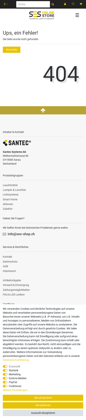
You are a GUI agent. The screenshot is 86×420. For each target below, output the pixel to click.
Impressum (9, 270)
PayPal (13, 382)
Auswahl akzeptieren (43, 412)
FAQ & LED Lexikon (14, 294)
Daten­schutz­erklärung (16, 359)
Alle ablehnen (43, 405)
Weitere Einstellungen (15, 390)
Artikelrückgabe (12, 280)
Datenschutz (10, 261)
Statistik (13, 370)
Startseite (11, 49)
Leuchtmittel (10, 185)
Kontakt (7, 256)
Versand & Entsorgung (16, 284)
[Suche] (33, 4)
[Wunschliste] (73, 4)
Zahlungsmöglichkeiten (16, 289)
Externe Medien (18, 378)
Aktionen (8, 204)
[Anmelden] (65, 4)
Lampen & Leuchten (14, 189)
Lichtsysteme (10, 194)
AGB (5, 266)
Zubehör (8, 208)
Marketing (15, 374)
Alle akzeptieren (43, 397)
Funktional (15, 386)
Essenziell (14, 366)
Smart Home (10, 199)
